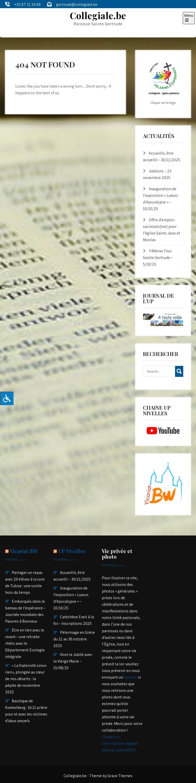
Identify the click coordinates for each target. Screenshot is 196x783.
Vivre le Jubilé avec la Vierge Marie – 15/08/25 (72, 661)
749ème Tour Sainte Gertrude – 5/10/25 (158, 257)
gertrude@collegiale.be (76, 4)
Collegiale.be (98, 15)
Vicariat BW (24, 550)
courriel (130, 677)
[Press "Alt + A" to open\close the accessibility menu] (7, 398)
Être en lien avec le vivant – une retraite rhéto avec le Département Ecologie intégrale (25, 643)
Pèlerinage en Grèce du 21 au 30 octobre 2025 (74, 639)
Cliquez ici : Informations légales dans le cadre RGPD (120, 743)
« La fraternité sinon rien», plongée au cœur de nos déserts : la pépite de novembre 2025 (25, 679)
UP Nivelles (71, 550)
